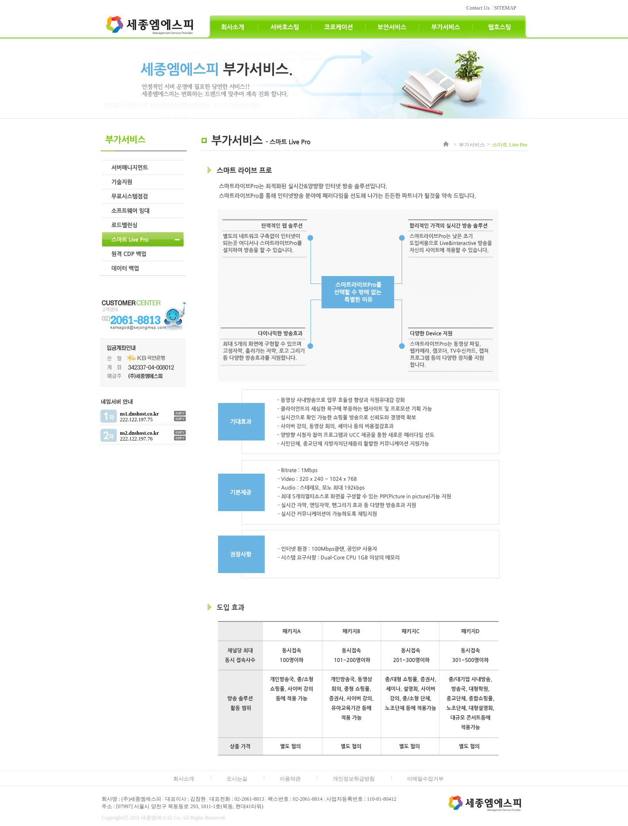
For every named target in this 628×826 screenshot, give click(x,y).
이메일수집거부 (425, 779)
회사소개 (183, 779)
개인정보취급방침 (354, 779)
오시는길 (236, 779)
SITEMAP (505, 8)
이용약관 (290, 779)
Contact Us (478, 8)
